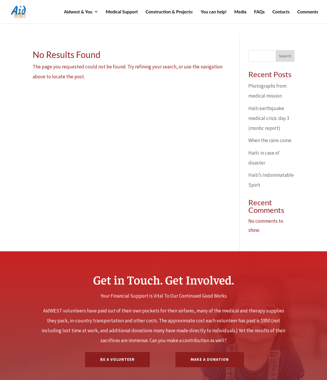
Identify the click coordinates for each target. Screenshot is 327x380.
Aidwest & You (78, 12)
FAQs (259, 12)
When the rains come (269, 140)
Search (285, 56)
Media (240, 12)
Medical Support (122, 12)
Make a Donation (210, 359)
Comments (307, 12)
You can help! (214, 12)
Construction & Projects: (169, 12)
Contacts (280, 12)
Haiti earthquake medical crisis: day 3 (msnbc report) (268, 118)
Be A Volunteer (117, 359)
